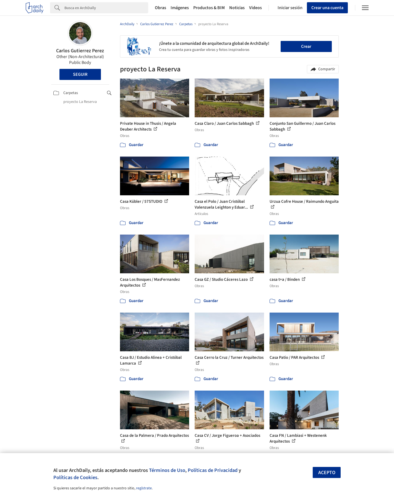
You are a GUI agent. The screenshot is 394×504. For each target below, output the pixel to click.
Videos (255, 8)
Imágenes (180, 8)
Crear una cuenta (327, 8)
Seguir (80, 74)
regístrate (144, 488)
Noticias (237, 8)
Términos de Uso (167, 470)
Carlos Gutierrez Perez (80, 50)
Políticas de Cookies (75, 477)
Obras (160, 8)
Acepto (326, 472)
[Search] (106, 7)
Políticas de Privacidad (213, 470)
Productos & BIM (209, 8)
